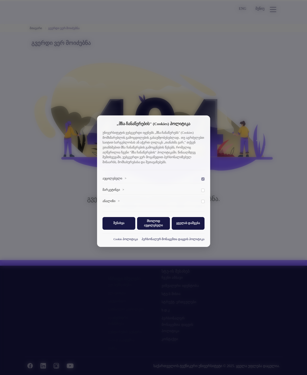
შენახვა (118, 223)
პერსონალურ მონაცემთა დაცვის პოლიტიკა (173, 239)
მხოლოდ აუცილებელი (153, 223)
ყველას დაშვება (188, 223)
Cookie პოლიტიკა (126, 239)
